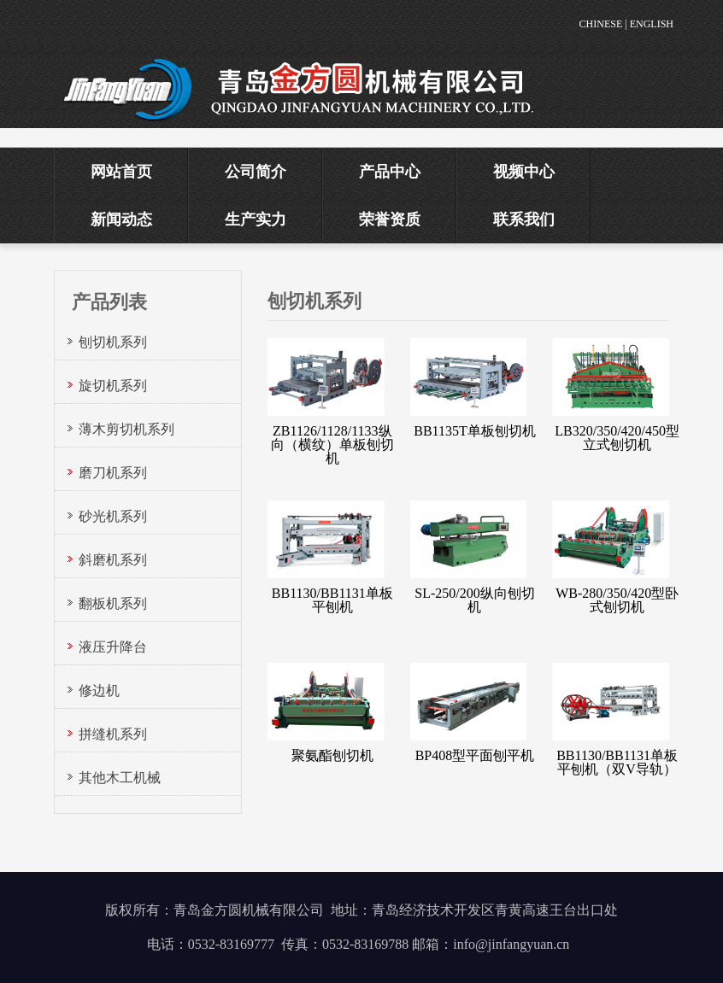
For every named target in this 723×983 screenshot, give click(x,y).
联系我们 (524, 219)
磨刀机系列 (113, 472)
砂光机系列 (113, 516)
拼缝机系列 (113, 734)
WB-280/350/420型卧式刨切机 (617, 600)
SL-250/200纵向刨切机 (474, 600)
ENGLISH (651, 24)
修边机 (99, 690)
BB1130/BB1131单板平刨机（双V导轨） (617, 762)
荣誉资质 (389, 219)
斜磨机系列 (113, 560)
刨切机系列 (113, 342)
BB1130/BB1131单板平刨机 (332, 600)
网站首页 (121, 171)
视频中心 (524, 171)
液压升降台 (113, 647)
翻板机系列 (113, 603)
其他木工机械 (120, 777)
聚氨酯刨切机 (332, 755)
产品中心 (389, 171)
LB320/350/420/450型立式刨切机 (617, 438)
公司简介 (255, 171)
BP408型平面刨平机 (475, 755)
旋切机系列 (113, 385)
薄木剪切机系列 (126, 429)
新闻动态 (121, 219)
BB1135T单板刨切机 (475, 431)
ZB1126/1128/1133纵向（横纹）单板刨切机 (332, 444)
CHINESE (601, 24)
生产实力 (255, 219)
